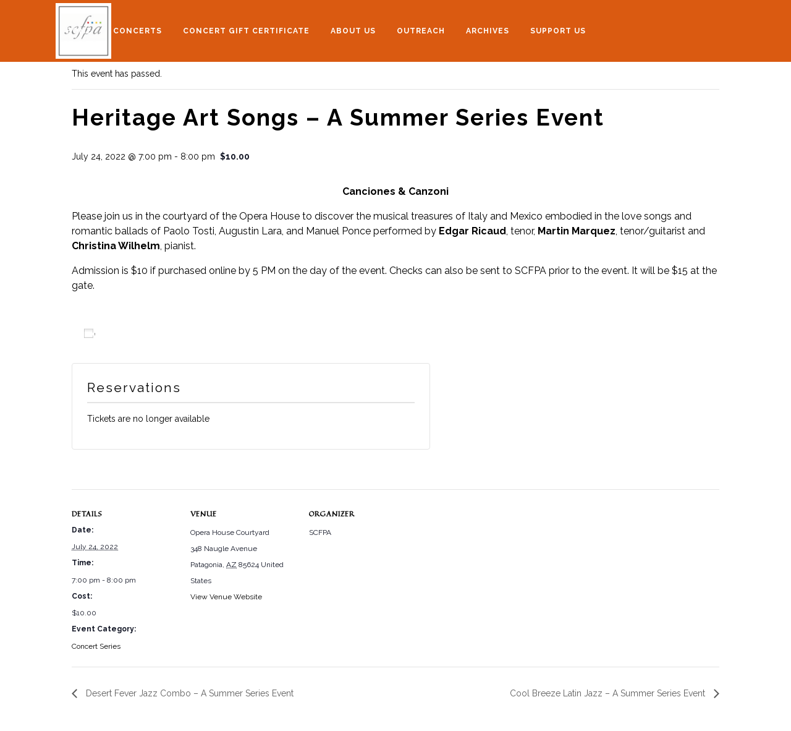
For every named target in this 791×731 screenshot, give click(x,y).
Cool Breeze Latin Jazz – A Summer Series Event (609, 693)
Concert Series (96, 646)
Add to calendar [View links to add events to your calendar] (136, 334)
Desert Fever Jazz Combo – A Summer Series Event (188, 693)
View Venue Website (226, 596)
